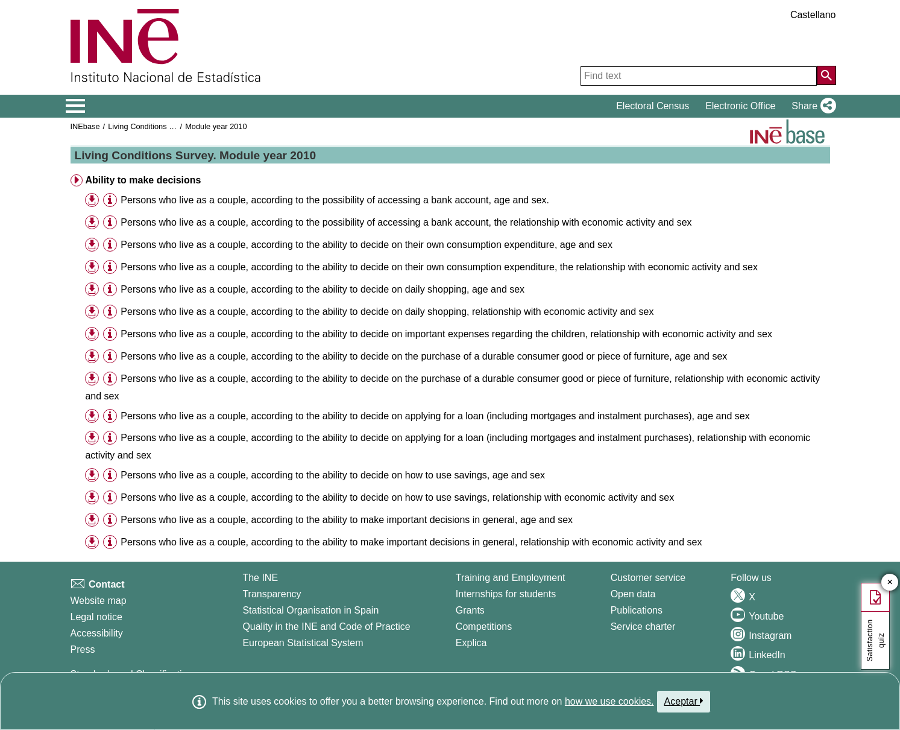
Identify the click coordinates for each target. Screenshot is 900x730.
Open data (633, 594)
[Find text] (699, 76)
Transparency (271, 594)
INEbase (85, 126)
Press (83, 649)
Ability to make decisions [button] (143, 180)
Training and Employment (510, 578)
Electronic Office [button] (740, 106)
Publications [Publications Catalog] (636, 610)
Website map (99, 600)
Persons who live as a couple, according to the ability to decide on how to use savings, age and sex (333, 475)
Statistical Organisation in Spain (310, 610)
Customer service (648, 578)
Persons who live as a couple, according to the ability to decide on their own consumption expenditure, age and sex (366, 245)
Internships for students (506, 594)
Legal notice (96, 617)
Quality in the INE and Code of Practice (326, 626)
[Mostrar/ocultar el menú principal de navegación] (76, 106)
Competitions (484, 626)
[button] (811, 106)
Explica (471, 643)
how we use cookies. (609, 701)
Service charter (643, 626)
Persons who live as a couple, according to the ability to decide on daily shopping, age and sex (322, 289)
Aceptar (683, 701)
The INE (260, 578)
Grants (470, 610)
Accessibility (97, 633)
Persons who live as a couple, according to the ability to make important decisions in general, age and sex (347, 520)
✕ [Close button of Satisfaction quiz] (890, 582)
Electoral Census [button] (652, 106)
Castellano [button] (813, 15)
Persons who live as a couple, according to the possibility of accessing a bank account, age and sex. (335, 200)
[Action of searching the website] (826, 75)
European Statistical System (302, 643)
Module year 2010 (216, 126)
